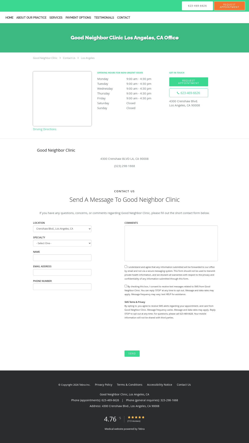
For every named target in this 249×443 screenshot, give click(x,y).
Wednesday (131, 88)
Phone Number (42, 281)
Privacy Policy (103, 384)
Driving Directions (44, 129)
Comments (131, 223)
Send (132, 353)
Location (39, 223)
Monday (131, 79)
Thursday (131, 93)
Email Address (42, 266)
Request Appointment (188, 82)
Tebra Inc (84, 384)
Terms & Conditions (129, 384)
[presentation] (154, 335)
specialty (39, 237)
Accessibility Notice (159, 384)
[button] (229, 5)
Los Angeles (88, 58)
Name (36, 251)
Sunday (131, 108)
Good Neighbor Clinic (45, 58)
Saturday (131, 103)
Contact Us (69, 58)
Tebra (141, 429)
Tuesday (131, 84)
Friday (131, 98)
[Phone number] (188, 92)
